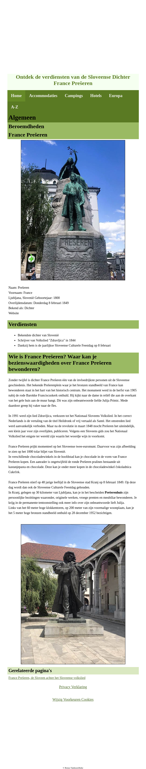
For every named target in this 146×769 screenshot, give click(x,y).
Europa (115, 95)
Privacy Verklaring (73, 687)
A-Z (14, 107)
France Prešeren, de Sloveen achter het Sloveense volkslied (47, 678)
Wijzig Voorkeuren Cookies (72, 699)
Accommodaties (43, 95)
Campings (74, 95)
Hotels (96, 95)
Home (16, 95)
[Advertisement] (73, 37)
